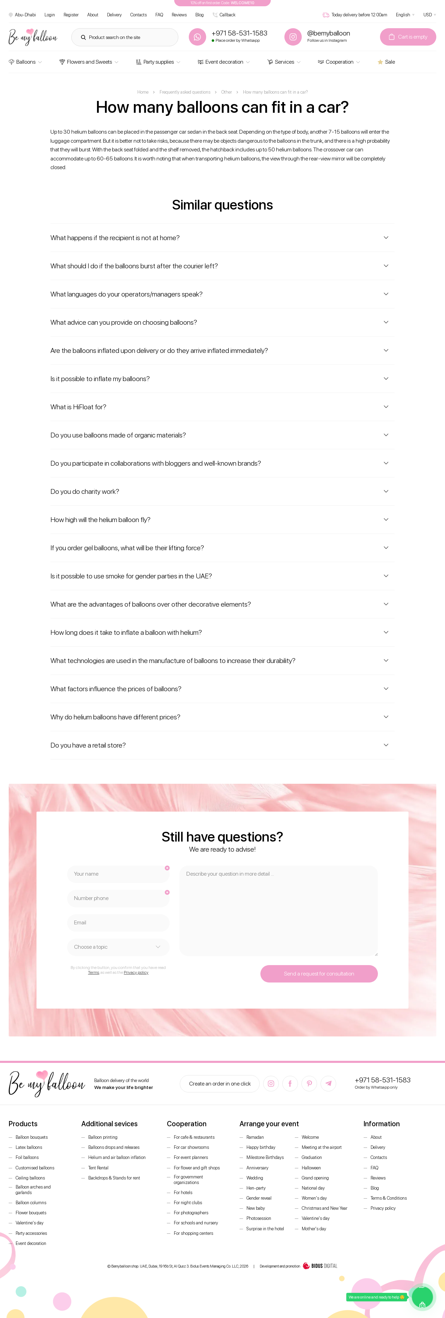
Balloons (22, 61)
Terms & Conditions (389, 1198)
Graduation (312, 1157)
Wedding (254, 1178)
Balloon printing (103, 1137)
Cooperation (336, 61)
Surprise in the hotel (265, 1228)
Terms (93, 972)
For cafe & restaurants (194, 1137)
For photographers (191, 1212)
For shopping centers (193, 1233)
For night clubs (188, 1202)
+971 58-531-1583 (383, 1080)
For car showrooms (191, 1147)
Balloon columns (31, 1202)
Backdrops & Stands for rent (114, 1178)
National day (313, 1188)
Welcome (310, 1137)
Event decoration (220, 61)
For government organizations (188, 1179)
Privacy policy (136, 972)
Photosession (258, 1218)
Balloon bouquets (32, 1137)
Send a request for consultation (319, 973)
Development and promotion (299, 1266)
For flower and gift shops (197, 1167)
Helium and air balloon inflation (117, 1157)
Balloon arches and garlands (33, 1189)
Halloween (311, 1167)
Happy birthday (260, 1147)
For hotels (183, 1192)
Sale (386, 61)
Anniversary (257, 1167)
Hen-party (256, 1188)
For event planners (191, 1157)
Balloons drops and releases (113, 1147)
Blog (199, 14)
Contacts (138, 14)
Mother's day (314, 1228)
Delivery (114, 14)
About (92, 14)
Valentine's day (29, 1222)
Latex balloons (29, 1147)
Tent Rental (98, 1167)
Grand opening (315, 1178)
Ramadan (255, 1137)
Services (280, 61)
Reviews (179, 14)
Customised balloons (35, 1167)
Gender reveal (259, 1198)
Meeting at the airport (322, 1147)
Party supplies (155, 61)
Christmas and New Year (324, 1208)
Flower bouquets (31, 1212)
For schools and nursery (196, 1222)
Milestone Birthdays (265, 1157)
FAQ (159, 14)
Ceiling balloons (30, 1178)
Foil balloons (27, 1157)
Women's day (314, 1198)
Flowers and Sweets (85, 61)
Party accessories (31, 1233)
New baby (255, 1208)
